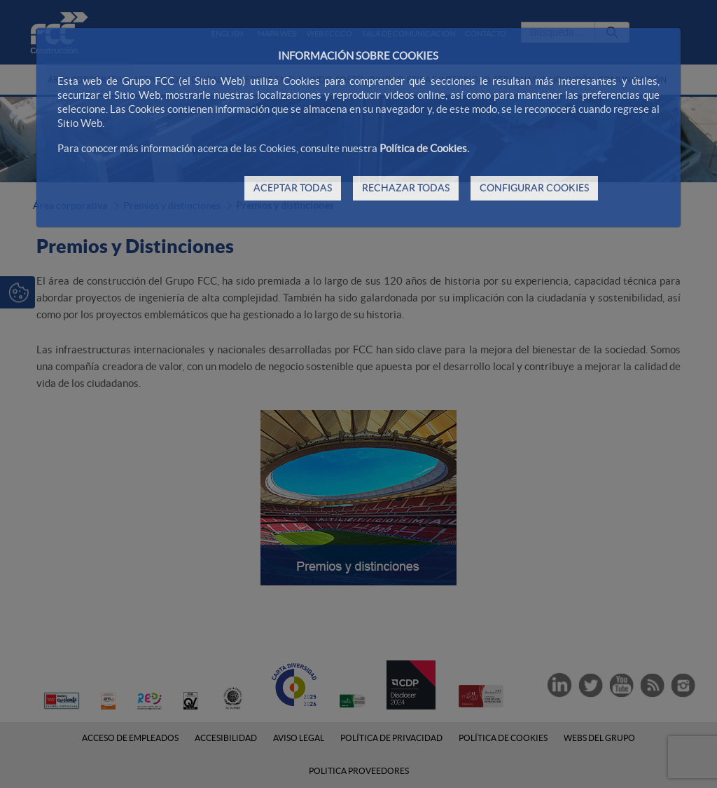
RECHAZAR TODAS (406, 187)
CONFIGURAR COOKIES (534, 187)
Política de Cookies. (424, 148)
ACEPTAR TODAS (292, 187)
